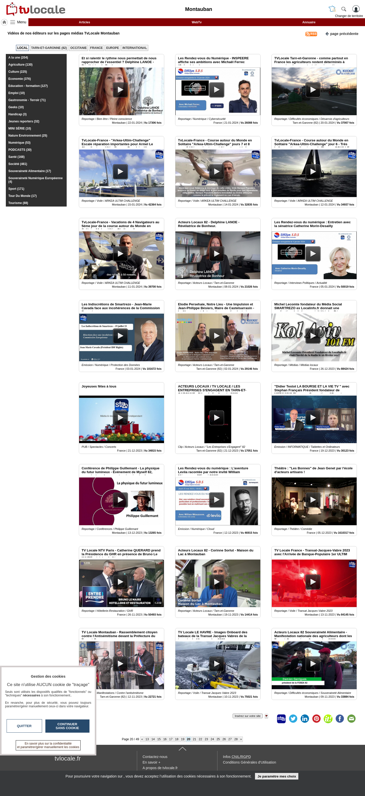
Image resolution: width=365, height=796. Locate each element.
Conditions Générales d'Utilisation (249, 762)
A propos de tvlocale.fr (160, 768)
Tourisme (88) (18, 203)
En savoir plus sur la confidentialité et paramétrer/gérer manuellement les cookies (48, 745)
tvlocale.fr (68, 758)
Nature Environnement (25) (27, 135)
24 (212, 739)
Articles (84, 22)
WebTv (197, 22)
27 (230, 739)
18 (176, 739)
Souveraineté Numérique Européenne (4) (35, 179)
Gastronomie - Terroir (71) (27, 100)
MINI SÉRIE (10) (19, 128)
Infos (237, 757)
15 (159, 739)
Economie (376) (19, 79)
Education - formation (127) (28, 86)
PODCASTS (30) (19, 150)
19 (182, 739)
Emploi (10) (16, 93)
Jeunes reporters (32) (23, 121)
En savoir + (151, 762)
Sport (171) (16, 189)
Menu (21, 22)
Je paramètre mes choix (277, 776)
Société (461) (17, 164)
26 (224, 739)
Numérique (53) (19, 142)
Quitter (24, 726)
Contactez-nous (155, 757)
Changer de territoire (349, 16)
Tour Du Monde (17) (22, 196)
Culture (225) (17, 71)
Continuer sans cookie (67, 726)
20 (188, 739)
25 (218, 739)
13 (147, 739)
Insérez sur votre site (248, 715)
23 (206, 739)
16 (165, 739)
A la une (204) (18, 57)
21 (194, 739)
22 (200, 739)
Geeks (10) (16, 107)
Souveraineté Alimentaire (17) (29, 171)
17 (170, 739)
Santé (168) (16, 157)
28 (236, 739)
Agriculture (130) (20, 64)
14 (153, 739)
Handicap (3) (17, 114)
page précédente (341, 33)
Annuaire (309, 22)
